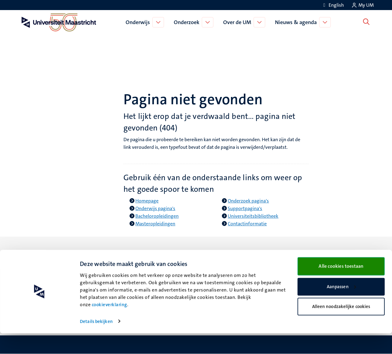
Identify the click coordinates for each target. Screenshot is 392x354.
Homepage (147, 201)
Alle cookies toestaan (341, 287)
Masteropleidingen (155, 223)
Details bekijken (96, 342)
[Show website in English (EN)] (332, 5)
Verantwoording (313, 266)
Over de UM (238, 22)
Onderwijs (139, 22)
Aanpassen (341, 307)
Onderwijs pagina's (155, 208)
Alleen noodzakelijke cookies (341, 327)
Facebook (213, 266)
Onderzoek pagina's (248, 201)
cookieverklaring (109, 325)
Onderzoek (188, 22)
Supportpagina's (245, 208)
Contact (304, 259)
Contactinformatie (247, 223)
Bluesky (211, 259)
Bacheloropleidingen (157, 216)
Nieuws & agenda (297, 22)
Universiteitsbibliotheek (253, 216)
